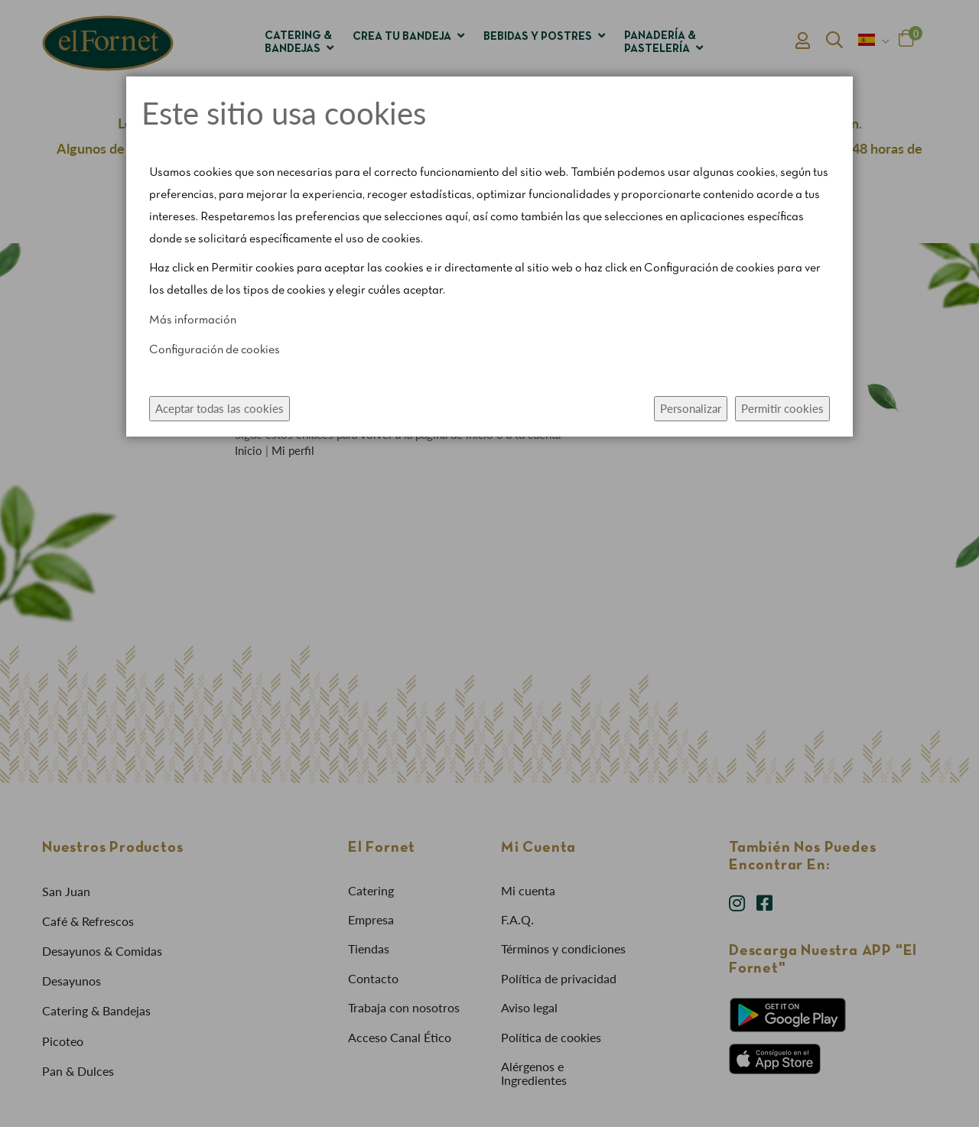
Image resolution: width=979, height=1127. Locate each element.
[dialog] (489, 563)
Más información (192, 320)
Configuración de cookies (214, 350)
